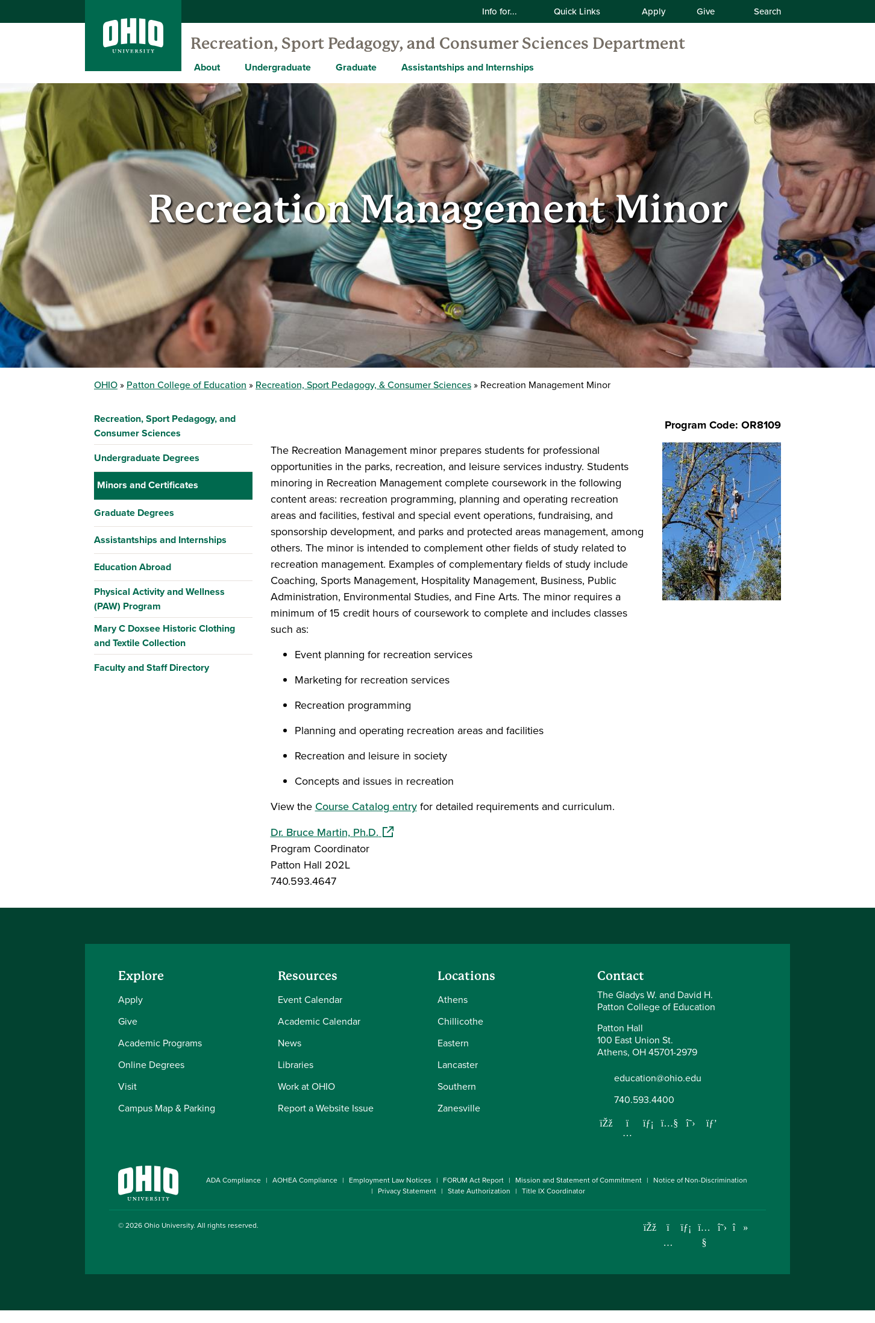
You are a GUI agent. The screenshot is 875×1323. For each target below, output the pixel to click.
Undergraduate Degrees (146, 458)
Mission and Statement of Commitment (578, 1192)
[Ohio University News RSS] (758, 1240)
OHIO (106, 385)
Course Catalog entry (366, 806)
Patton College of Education (186, 385)
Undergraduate (278, 67)
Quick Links (584, 11)
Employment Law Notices (390, 1192)
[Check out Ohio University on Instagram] (668, 1255)
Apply (653, 11)
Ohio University (168, 1238)
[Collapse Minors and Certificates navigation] (240, 485)
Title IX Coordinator (553, 1203)
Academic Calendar (319, 1034)
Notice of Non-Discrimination (700, 1192)
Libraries (295, 1077)
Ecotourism (127, 566)
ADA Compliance (233, 1192)
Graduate (356, 67)
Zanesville (459, 1121)
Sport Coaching (136, 706)
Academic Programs (160, 1056)
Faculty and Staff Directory (151, 889)
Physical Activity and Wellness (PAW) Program (159, 820)
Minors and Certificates (147, 485)
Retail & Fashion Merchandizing (171, 679)
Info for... (507, 11)
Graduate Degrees (134, 734)
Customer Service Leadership (167, 538)
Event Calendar (310, 1012)
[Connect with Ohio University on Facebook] (649, 1240)
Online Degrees (151, 1077)
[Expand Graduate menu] (385, 67)
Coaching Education (146, 511)
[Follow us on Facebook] (606, 1136)
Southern (457, 1099)
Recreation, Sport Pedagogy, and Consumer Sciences (165, 426)
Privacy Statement (407, 1203)
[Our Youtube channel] (669, 1136)
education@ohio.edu (657, 1091)
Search (761, 11)
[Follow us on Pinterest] (712, 1136)
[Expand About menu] (229, 67)
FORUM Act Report (473, 1192)
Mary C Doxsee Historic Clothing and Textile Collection (164, 857)
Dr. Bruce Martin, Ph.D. (332, 832)
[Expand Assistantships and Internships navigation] (240, 761)
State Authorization (479, 1203)
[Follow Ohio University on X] (722, 1240)
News (289, 1056)
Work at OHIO (306, 1099)
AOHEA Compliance (304, 1192)
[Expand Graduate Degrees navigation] (240, 734)
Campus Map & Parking (166, 1121)
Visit (127, 1099)
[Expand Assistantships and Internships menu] (543, 67)
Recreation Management (159, 652)
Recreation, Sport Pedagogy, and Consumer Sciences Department (437, 43)
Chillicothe (460, 1034)
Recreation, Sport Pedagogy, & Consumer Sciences (363, 385)
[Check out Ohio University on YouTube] (704, 1247)
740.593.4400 (644, 1113)
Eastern (453, 1056)
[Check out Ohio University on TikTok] (740, 1240)
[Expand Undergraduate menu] (320, 67)
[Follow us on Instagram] (627, 1145)
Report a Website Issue (326, 1121)
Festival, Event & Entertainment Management (170, 595)
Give (706, 11)
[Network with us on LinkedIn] (648, 1136)
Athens (453, 1012)
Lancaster (458, 1077)
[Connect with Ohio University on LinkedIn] (686, 1240)
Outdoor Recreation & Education (172, 625)
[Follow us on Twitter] (691, 1136)
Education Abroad (132, 788)
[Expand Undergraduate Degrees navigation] (240, 458)
